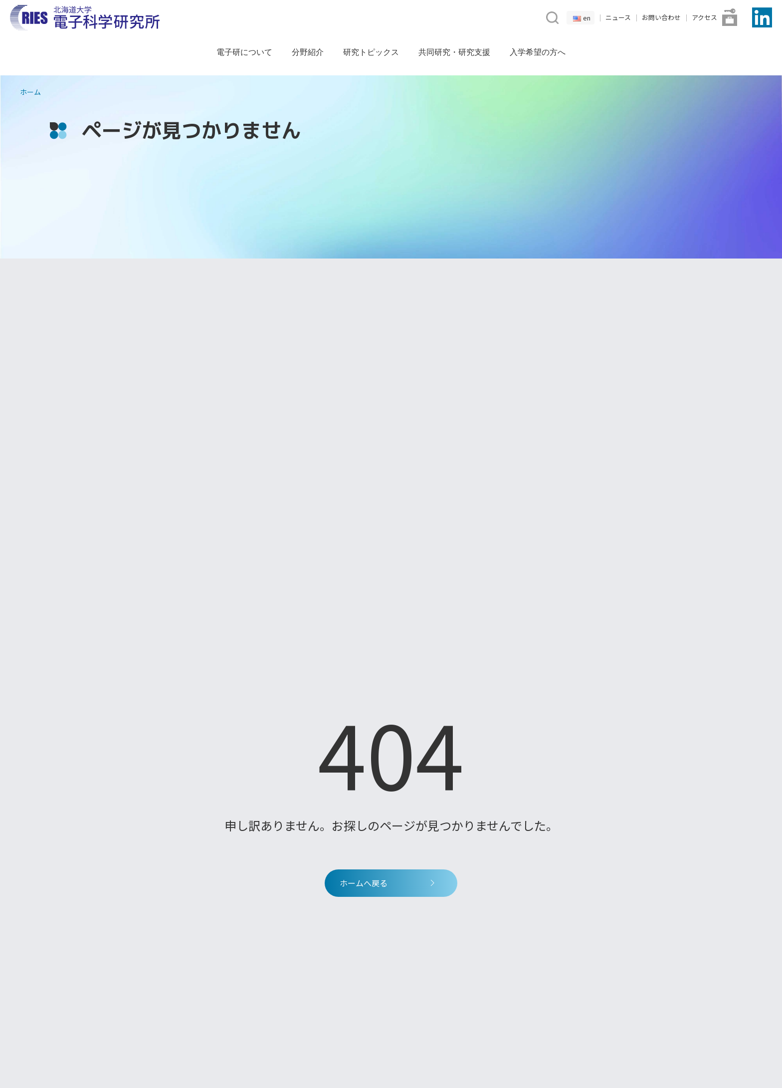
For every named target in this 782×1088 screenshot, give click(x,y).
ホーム (30, 92)
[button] (551, 16)
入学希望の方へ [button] (538, 52)
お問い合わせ (661, 17)
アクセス (704, 17)
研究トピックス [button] (371, 52)
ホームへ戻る (388, 883)
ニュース (618, 17)
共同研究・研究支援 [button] (454, 52)
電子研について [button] (244, 52)
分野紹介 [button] (308, 52)
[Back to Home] (85, 17)
